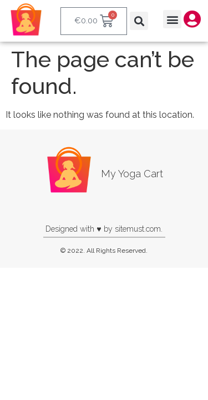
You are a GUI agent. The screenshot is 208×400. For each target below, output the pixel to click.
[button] (139, 21)
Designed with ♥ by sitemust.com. (103, 228)
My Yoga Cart (132, 173)
